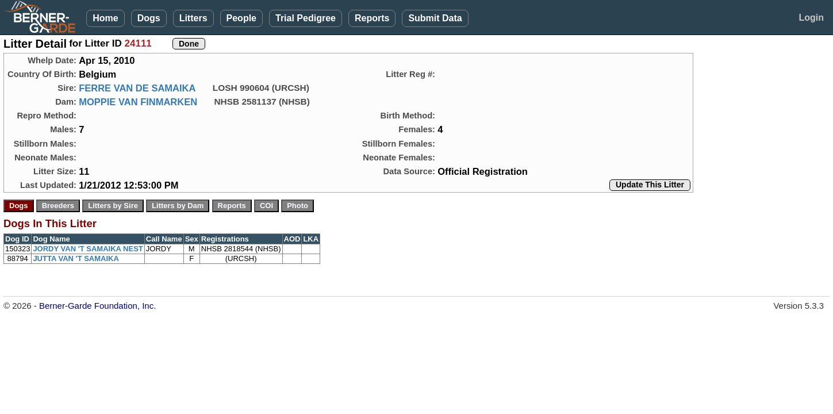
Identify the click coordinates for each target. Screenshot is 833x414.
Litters (193, 18)
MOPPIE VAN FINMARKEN (138, 102)
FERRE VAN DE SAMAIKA (137, 88)
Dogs (148, 18)
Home (105, 18)
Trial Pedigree (305, 18)
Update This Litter (650, 184)
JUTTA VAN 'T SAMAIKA (75, 258)
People (241, 18)
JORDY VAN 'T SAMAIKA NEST (88, 248)
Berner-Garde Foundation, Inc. (97, 305)
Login (811, 17)
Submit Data (435, 18)
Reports (372, 18)
